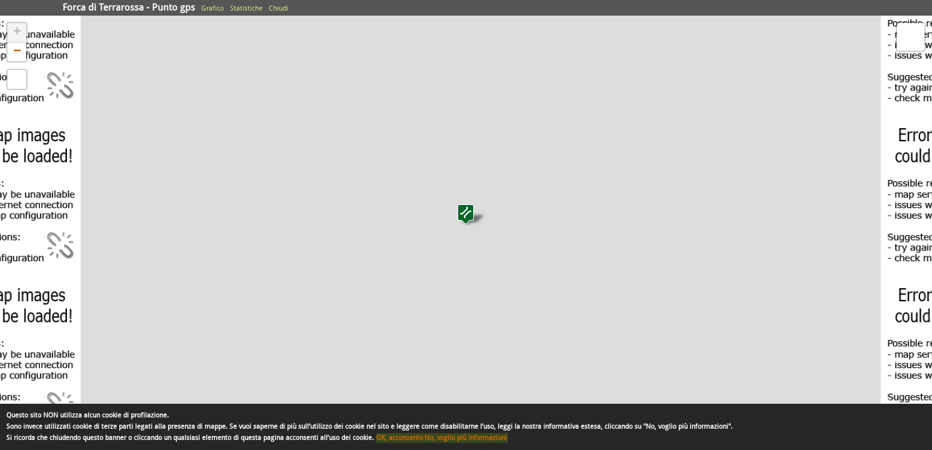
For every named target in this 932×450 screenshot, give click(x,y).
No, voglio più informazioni (465, 438)
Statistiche (246, 8)
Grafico (212, 8)
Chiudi (278, 8)
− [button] (17, 51)
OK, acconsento (399, 438)
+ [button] (17, 32)
